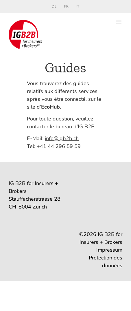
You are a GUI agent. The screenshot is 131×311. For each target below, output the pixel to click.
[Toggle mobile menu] (119, 22)
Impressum (109, 249)
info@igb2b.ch (62, 138)
